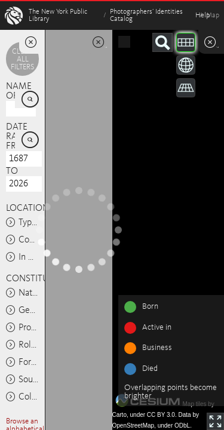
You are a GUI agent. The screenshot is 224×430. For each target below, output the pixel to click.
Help (202, 15)
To (12, 171)
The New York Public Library (58, 15)
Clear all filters (22, 59)
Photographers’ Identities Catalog (146, 15)
